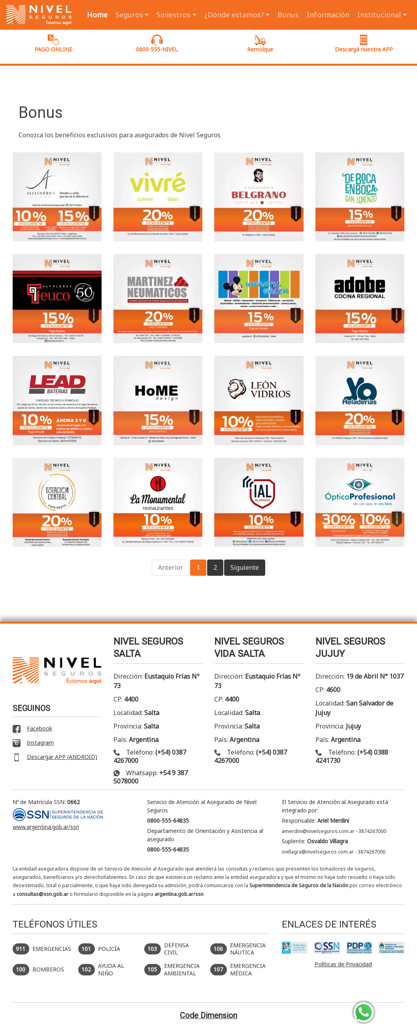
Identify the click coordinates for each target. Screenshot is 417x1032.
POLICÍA (99, 948)
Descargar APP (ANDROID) (55, 757)
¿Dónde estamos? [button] (234, 14)
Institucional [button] (379, 14)
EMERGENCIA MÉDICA (238, 969)
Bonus (288, 14)
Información (328, 14)
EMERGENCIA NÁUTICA (238, 949)
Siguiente (244, 567)
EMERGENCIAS (42, 948)
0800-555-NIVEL (157, 43)
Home (97, 14)
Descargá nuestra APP (364, 43)
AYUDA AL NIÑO (101, 969)
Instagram (33, 743)
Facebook (32, 729)
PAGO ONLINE (53, 43)
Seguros (129, 14)
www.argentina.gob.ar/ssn (46, 827)
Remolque (260, 43)
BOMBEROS (38, 969)
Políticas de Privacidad (343, 964)
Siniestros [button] (174, 14)
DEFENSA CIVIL (166, 949)
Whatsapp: (150, 776)
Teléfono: (149, 756)
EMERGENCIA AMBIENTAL (172, 969)
